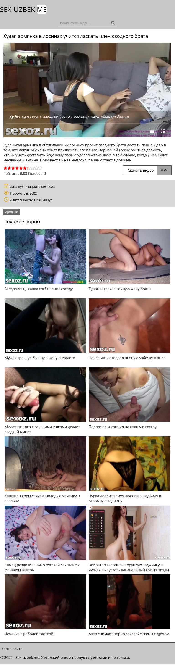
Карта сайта (11, 648)
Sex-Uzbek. (23, 9)
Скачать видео (147, 170)
